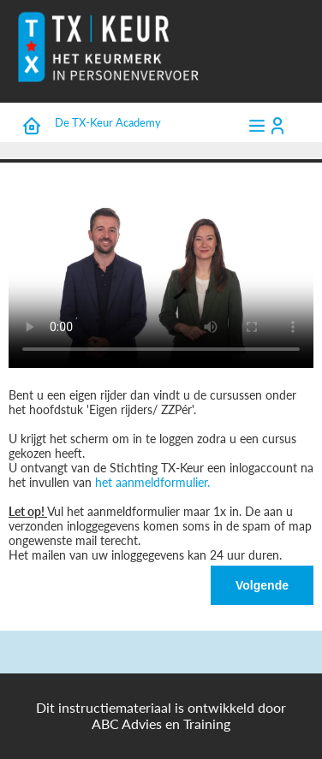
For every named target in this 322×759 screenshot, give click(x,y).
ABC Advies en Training (161, 723)
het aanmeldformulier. (152, 482)
